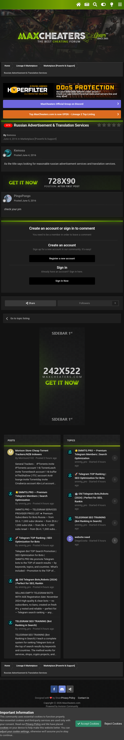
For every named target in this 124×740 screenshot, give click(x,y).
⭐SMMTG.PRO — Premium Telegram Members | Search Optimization (31, 496)
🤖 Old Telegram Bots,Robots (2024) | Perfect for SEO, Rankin (91, 497)
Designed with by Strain (48, 698)
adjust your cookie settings (14, 731)
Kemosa (11, 135)
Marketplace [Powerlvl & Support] (38, 138)
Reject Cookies (113, 723)
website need (82, 537)
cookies (4, 727)
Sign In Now (62, 280)
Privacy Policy (68, 698)
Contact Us (83, 698)
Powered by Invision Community (62, 706)
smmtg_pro (24, 503)
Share (30, 303)
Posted (25, 155)
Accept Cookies (88, 723)
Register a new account (62, 258)
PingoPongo (22, 196)
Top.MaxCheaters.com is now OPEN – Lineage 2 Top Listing (62, 114)
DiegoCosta (81, 540)
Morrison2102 (26, 458)
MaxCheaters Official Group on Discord (62, 104)
